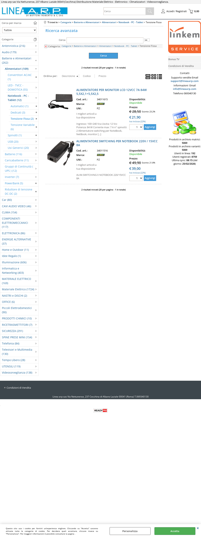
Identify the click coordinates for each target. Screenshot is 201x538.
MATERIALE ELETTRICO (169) (16, 281)
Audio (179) (9, 52)
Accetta (174, 531)
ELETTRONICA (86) (13, 233)
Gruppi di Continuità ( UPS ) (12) (19, 168)
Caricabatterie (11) (17, 160)
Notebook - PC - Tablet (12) (18, 98)
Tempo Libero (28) (13, 360)
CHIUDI (198, 528)
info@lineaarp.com (184, 89)
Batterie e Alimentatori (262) (16, 60)
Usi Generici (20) (18, 148)
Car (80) (7, 200)
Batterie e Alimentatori (85, 46)
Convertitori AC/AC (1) (20, 77)
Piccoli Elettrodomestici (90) (17, 310)
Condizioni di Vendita (19, 387)
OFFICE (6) (8, 302)
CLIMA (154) (9, 212)
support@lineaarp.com (184, 81)
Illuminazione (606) (14, 262)
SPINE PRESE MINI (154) (17, 337)
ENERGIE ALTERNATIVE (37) (16, 241)
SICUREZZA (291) (12, 331)
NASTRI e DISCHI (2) (14, 295)
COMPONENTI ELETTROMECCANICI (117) (15, 223)
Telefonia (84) (10, 343)
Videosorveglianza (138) (17, 372)
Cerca (62, 40)
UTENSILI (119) (11, 366)
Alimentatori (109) (16, 69)
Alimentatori (105, 46)
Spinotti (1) (15, 135)
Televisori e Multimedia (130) (17, 351)
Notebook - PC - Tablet (125, 46)
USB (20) (13, 141)
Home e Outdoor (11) (15, 250)
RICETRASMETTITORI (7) (17, 325)
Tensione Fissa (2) (22, 118)
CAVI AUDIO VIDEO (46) (16, 206)
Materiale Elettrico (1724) (18, 289)
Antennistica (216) (13, 46)
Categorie (66, 46)
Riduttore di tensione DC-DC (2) (18, 191)
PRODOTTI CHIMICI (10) (17, 318)
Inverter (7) (12, 177)
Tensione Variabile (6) (23, 127)
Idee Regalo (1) (11, 256)
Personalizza (130, 531)
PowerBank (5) (14, 183)
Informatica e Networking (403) (13, 270)
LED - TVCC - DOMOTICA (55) (18, 87)
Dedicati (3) (18, 112)
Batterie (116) (13, 154)
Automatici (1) (19, 106)
